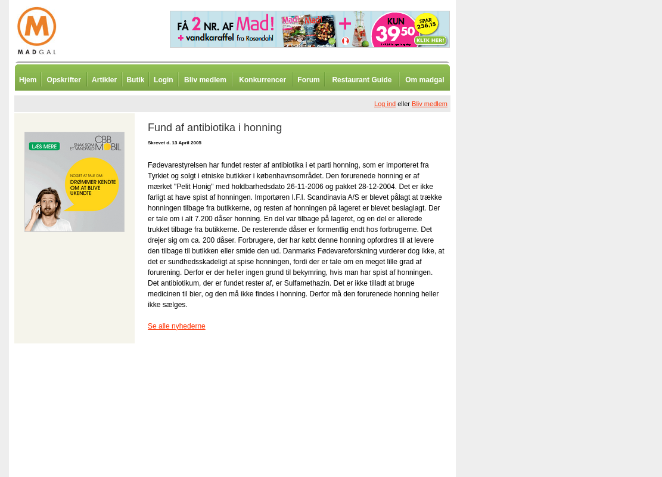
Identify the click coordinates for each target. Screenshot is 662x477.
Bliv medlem (205, 80)
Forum (308, 80)
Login (163, 80)
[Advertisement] (518, 295)
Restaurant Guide (361, 80)
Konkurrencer (262, 80)
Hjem (27, 80)
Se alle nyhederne (177, 326)
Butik (135, 80)
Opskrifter (64, 80)
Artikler (104, 80)
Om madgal (424, 80)
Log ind (385, 103)
